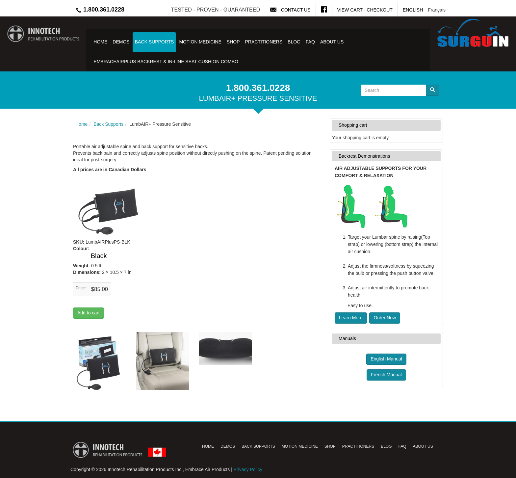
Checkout (380, 10)
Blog (294, 41)
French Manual (386, 374)
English (413, 10)
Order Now (385, 317)
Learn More (351, 317)
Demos (121, 41)
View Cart (350, 10)
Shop (233, 41)
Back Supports (154, 41)
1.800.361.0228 (99, 9)
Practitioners (263, 41)
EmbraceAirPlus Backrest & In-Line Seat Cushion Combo (165, 61)
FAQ (310, 41)
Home (100, 41)
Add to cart (88, 312)
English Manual (386, 358)
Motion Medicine (200, 41)
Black (99, 255)
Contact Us (296, 10)
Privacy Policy (248, 469)
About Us (332, 41)
